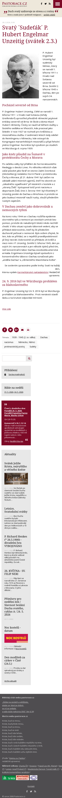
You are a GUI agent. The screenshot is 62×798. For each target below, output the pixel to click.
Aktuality (10, 454)
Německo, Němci (26, 342)
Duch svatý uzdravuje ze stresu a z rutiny (31, 11)
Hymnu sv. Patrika (17, 758)
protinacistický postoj (14, 346)
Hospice (33, 766)
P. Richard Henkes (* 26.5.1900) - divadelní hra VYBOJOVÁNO (15, 541)
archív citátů (49, 14)
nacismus (8, 342)
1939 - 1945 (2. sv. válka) (23, 337)
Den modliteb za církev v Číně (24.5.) (14, 660)
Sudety (33, 346)
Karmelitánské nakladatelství (32, 272)
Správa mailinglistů (17, 374)
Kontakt (31, 786)
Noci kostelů (20, 648)
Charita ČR (23, 766)
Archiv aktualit (10, 681)
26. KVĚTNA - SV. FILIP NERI (14, 572)
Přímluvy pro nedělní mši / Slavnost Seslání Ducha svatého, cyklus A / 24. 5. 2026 (14, 606)
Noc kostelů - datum (12, 629)
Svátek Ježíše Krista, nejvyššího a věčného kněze (15, 466)
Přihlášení (10, 370)
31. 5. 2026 (8, 392)
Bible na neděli (13, 387)
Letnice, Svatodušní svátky (15, 510)
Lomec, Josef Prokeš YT (16, 769)
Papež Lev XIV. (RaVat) (47, 766)
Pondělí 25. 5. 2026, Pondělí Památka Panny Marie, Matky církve (15, 413)
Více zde (6, 308)
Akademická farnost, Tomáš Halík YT (43, 769)
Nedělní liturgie (16, 441)
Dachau (44, 337)
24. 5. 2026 (18, 392)
